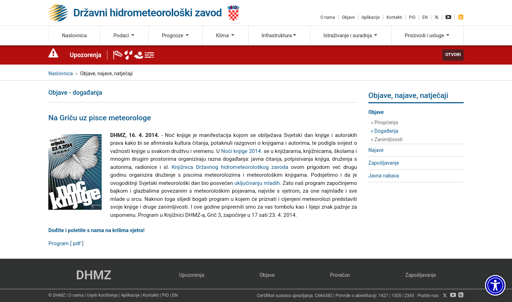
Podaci (124, 35)
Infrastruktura (279, 35)
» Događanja (384, 131)
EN (425, 17)
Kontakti (394, 17)
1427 (383, 295)
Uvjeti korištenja (102, 295)
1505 (396, 295)
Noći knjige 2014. (241, 151)
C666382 (323, 295)
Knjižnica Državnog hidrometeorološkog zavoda (230, 167)
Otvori (453, 54)
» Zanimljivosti (386, 139)
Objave (348, 17)
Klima (225, 35)
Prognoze (176, 35)
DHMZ (93, 275)
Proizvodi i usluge (427, 35)
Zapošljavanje (383, 163)
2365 (409, 295)
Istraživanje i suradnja (351, 35)
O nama (327, 17)
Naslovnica (74, 35)
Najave (376, 150)
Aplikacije (371, 17)
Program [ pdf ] (66, 243)
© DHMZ (56, 295)
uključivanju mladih (257, 183)
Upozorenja (85, 55)
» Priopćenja (384, 122)
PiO (412, 17)
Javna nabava (383, 176)
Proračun (340, 275)
